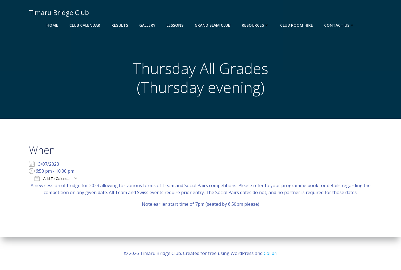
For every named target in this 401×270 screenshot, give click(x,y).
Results (119, 25)
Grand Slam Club (213, 25)
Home (52, 25)
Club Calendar (84, 25)
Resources (255, 25)
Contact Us (339, 25)
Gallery (147, 25)
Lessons (175, 25)
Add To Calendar (53, 178)
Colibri (270, 253)
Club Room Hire (296, 25)
